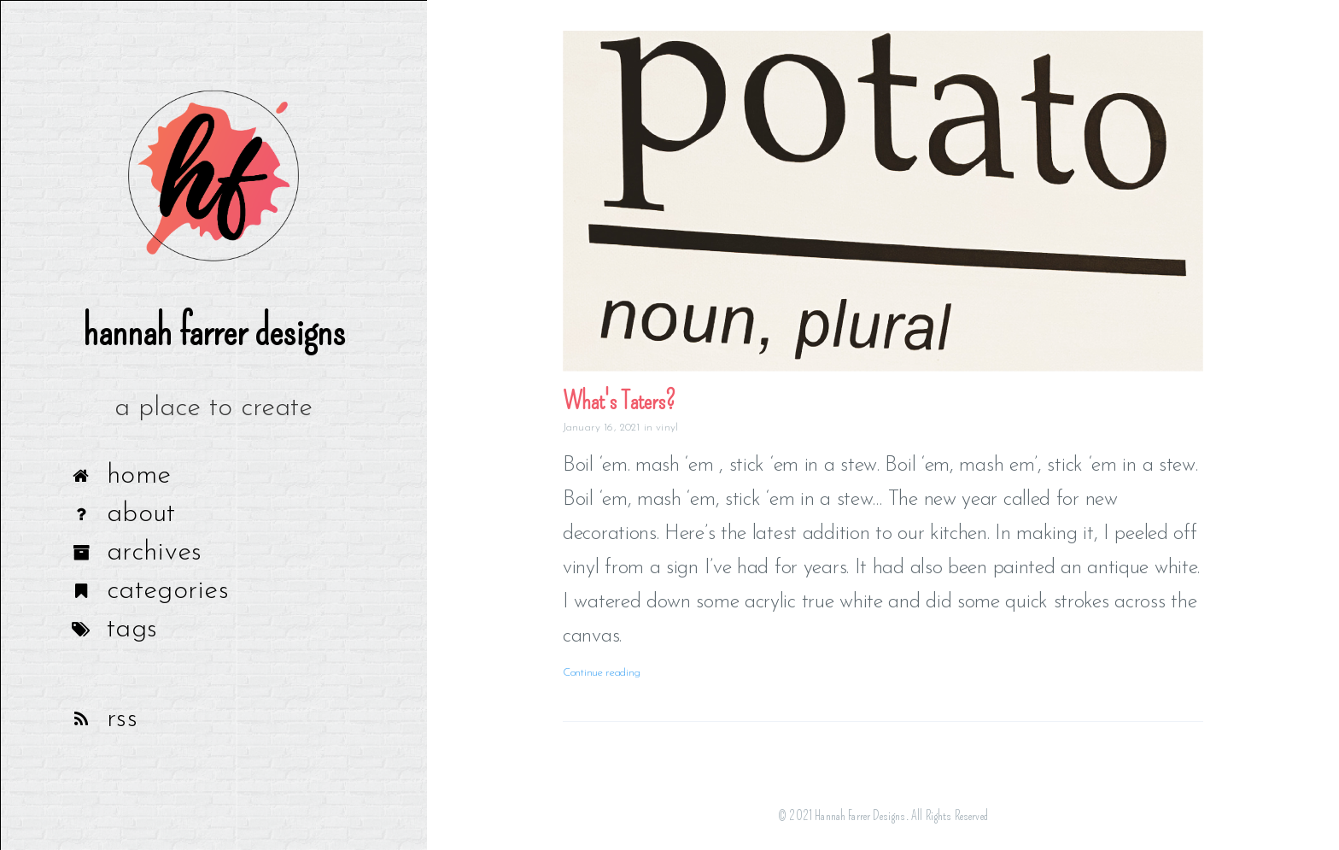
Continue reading (601, 672)
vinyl (667, 427)
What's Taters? (619, 401)
